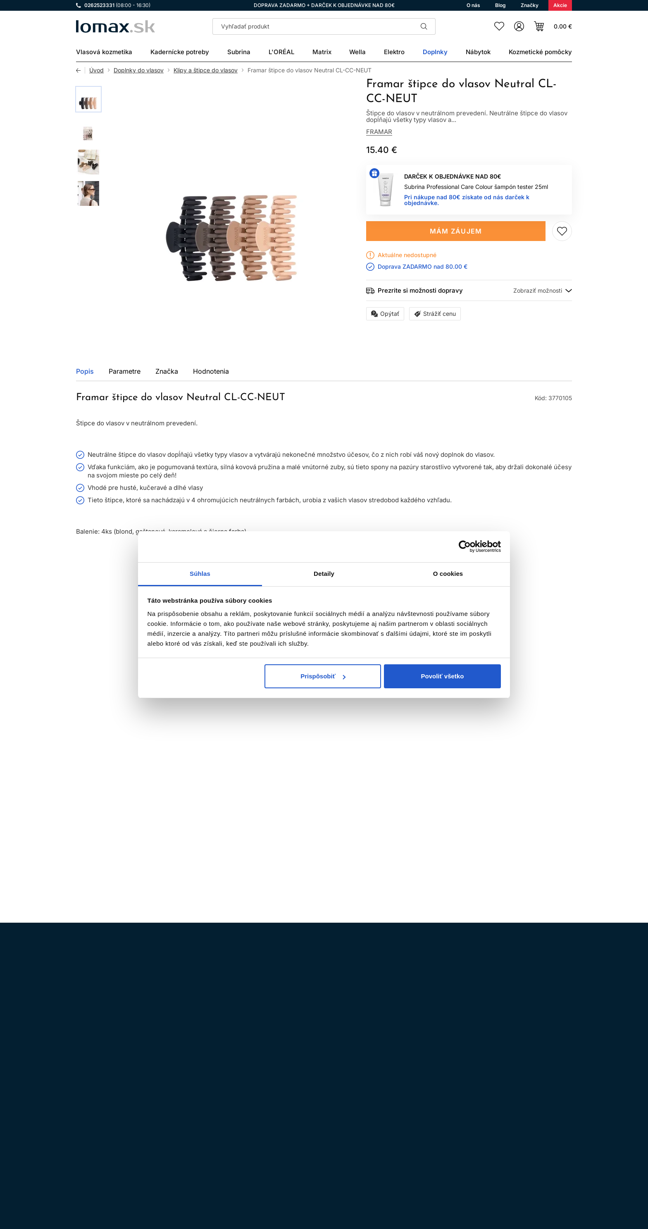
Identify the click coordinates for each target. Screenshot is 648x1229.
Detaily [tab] (324, 573)
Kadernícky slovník (297, 1157)
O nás (279, 1169)
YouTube (152, 1110)
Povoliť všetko (442, 676)
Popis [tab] (85, 371)
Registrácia (546, 1178)
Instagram (83, 1110)
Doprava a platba (294, 1134)
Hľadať (424, 26)
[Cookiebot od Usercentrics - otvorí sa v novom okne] (465, 546)
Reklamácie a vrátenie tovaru (310, 1180)
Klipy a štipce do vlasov (206, 70)
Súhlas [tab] (200, 573)
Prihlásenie (490, 1178)
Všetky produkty (540, 591)
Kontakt (281, 1146)
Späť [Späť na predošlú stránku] (80, 70)
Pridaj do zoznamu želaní (562, 231)
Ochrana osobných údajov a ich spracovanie (332, 1111)
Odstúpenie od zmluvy (302, 1122)
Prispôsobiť (322, 676)
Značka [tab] (166, 371)
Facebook (106, 1110)
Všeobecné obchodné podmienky (316, 1099)
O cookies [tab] (448, 573)
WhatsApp (129, 1110)
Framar (379, 131)
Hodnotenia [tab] (211, 371)
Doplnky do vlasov (139, 70)
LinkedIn (176, 1110)
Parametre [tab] (125, 371)
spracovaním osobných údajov (415, 1004)
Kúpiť (111, 823)
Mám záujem (456, 231)
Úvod (96, 70)
